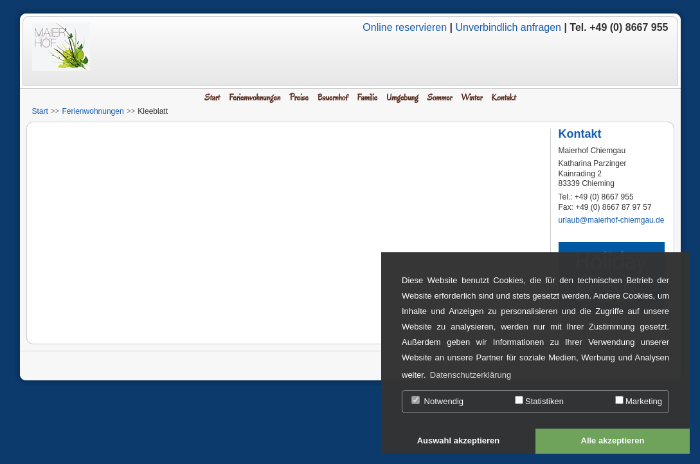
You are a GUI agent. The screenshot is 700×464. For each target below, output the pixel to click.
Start (40, 111)
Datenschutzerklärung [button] (470, 375)
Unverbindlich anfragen (508, 27)
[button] (458, 441)
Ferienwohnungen (93, 111)
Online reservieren (405, 27)
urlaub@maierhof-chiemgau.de (612, 220)
